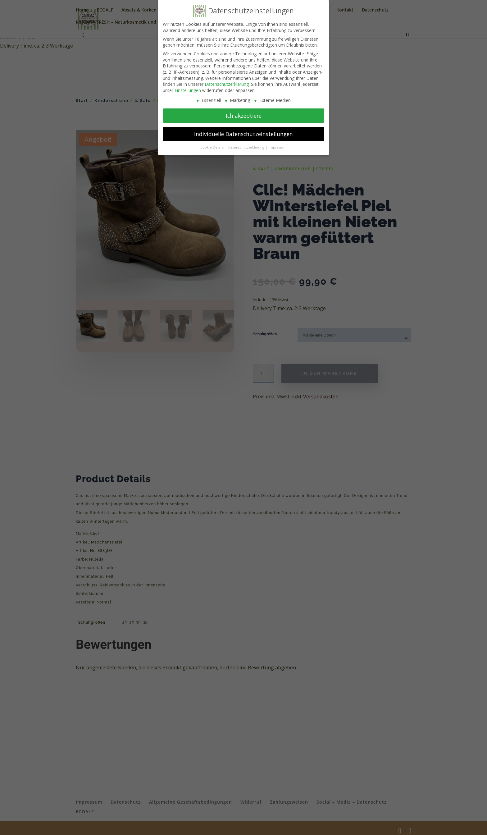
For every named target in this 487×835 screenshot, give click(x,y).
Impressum (278, 147)
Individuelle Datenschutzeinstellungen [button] (243, 134)
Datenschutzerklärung (227, 84)
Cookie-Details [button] (212, 147)
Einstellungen (188, 90)
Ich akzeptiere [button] (244, 115)
